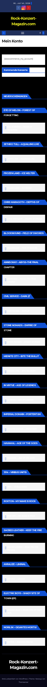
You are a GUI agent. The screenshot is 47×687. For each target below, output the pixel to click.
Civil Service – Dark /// (18, 311)
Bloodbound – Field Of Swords (22, 248)
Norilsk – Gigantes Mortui (20, 642)
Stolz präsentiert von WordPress (15, 679)
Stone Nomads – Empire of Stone (23, 341)
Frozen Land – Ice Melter (19, 188)
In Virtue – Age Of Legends (20, 400)
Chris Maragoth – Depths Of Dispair (24, 218)
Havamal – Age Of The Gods (21, 458)
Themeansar (23, 682)
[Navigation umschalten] (22, 33)
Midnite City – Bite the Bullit (21, 371)
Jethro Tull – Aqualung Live (21, 158)
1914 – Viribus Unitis (17, 486)
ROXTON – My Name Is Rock (21, 515)
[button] (40, 33)
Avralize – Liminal (16, 579)
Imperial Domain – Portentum (22, 428)
